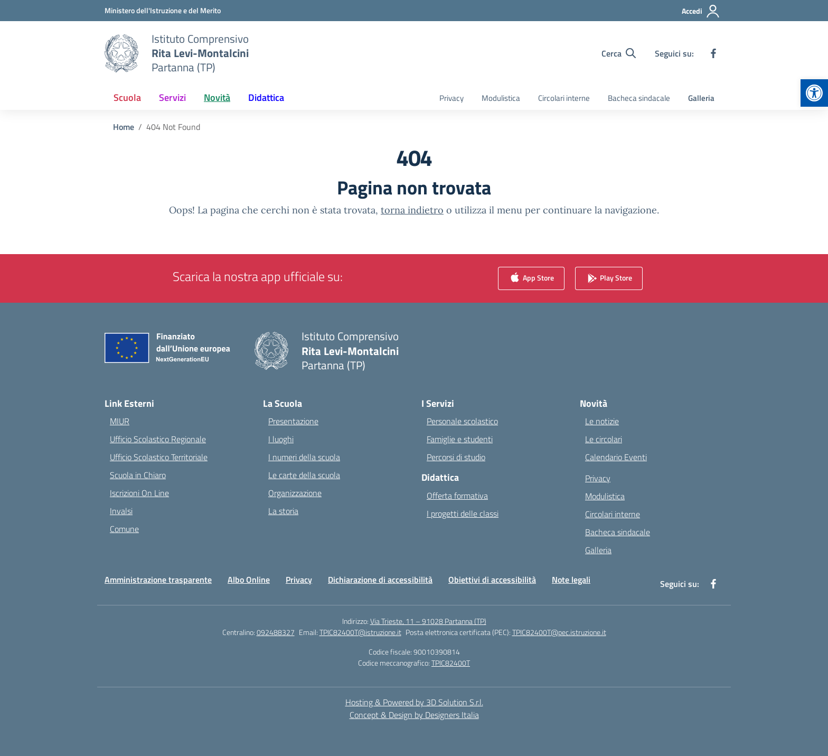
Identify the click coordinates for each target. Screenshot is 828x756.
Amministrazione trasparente (158, 579)
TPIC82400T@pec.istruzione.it (559, 632)
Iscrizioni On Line (139, 493)
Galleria (701, 98)
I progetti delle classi (462, 513)
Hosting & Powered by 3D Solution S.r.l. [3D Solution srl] (414, 702)
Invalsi (121, 511)
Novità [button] (217, 97)
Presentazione (293, 421)
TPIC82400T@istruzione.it (360, 632)
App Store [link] (531, 278)
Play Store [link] (609, 278)
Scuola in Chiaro (138, 475)
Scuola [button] (127, 97)
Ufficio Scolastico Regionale (158, 439)
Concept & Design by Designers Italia (414, 714)
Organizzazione (295, 493)
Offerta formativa (457, 495)
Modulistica (501, 98)
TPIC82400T (450, 662)
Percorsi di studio (456, 457)
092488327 (276, 632)
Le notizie (602, 421)
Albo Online (249, 579)
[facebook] (713, 53)
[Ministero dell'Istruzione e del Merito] (163, 10)
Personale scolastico (462, 421)
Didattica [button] (266, 97)
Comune (124, 528)
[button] (814, 93)
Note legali (571, 579)
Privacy (451, 98)
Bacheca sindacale (639, 98)
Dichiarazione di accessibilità (380, 579)
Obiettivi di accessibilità (492, 579)
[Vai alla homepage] (200, 53)
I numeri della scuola (304, 457)
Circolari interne (564, 98)
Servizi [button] (172, 97)
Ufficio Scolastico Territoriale (159, 457)
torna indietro (412, 210)
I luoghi (281, 439)
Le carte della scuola (304, 475)
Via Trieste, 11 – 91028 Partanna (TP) (428, 621)
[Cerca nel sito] (618, 53)
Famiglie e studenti (460, 439)
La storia (283, 511)
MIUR (119, 421)
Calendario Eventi (616, 457)
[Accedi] (701, 11)
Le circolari (603, 439)
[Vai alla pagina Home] (123, 126)
